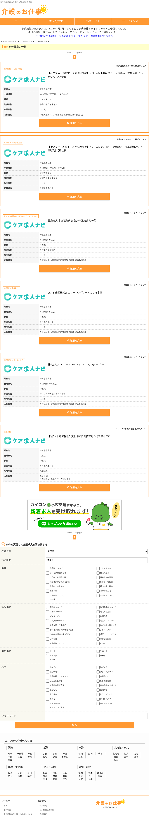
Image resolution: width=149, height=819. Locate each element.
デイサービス (53, 616)
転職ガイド (93, 21)
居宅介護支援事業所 (56, 625)
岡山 (55, 773)
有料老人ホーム (54, 607)
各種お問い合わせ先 (102, 36)
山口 (65, 773)
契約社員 (102, 651)
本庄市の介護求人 (44, 41)
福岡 (80, 773)
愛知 (80, 753)
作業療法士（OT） (55, 595)
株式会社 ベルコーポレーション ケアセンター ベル (75, 364)
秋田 (116, 760)
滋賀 (45, 757)
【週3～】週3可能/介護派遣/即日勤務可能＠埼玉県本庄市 (79, 436)
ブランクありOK (105, 671)
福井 (30, 776)
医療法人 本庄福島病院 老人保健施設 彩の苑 (72, 220)
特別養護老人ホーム (106, 607)
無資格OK (102, 667)
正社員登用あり (105, 703)
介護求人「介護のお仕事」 (11, 41)
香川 (45, 779)
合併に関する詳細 (46, 36)
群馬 (10, 760)
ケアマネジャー (105, 568)
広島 (45, 773)
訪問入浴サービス (55, 620)
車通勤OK (102, 676)
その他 (50, 599)
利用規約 (43, 806)
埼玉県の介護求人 (29, 41)
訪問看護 (51, 639)
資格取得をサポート (106, 685)
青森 (116, 757)
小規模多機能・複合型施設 (59, 634)
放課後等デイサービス (57, 643)
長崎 (80, 776)
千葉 (10, 757)
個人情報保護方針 (47, 810)
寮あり (50, 699)
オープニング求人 (55, 707)
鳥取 (55, 776)
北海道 (116, 753)
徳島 (55, 779)
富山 (10, 776)
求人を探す (56, 21)
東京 (10, 753)
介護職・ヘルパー (55, 568)
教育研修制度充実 (55, 685)
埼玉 (30, 753)
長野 (20, 773)
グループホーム (54, 611)
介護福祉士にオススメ (57, 676)
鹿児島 (100, 773)
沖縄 (90, 779)
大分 (90, 776)
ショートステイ (105, 629)
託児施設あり (53, 703)
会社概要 (43, 814)
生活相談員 (103, 573)
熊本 (90, 773)
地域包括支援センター (107, 625)
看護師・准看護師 (55, 586)
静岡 (90, 753)
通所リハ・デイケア (106, 634)
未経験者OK (53, 671)
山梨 (20, 776)
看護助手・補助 (105, 586)
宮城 (126, 753)
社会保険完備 (104, 681)
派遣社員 (51, 655)
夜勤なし (51, 690)
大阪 (45, 753)
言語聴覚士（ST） (106, 595)
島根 (45, 776)
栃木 (30, 757)
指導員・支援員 (105, 582)
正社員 (50, 651)
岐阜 (100, 753)
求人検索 (7, 810)
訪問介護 (102, 616)
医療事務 (51, 591)
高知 (65, 779)
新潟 (10, 773)
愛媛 (65, 776)
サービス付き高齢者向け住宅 (59, 629)
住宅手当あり (104, 699)
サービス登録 (130, 21)
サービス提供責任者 (56, 573)
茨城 (20, 757)
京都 (65, 753)
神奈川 (20, 753)
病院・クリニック (106, 620)
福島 (136, 753)
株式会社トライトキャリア (73, 36)
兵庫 (55, 753)
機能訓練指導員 (105, 577)
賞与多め (51, 667)
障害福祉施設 (104, 639)
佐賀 (80, 779)
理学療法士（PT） (106, 591)
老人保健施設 (104, 611)
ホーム (19, 21)
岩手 (126, 757)
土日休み (51, 694)
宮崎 (100, 776)
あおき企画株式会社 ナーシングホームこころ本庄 (75, 292)
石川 (30, 773)
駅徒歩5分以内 (54, 681)
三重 (80, 757)
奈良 (55, 757)
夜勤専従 (102, 690)
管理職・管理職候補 (56, 577)
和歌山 (65, 757)
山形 (136, 757)
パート (101, 655)
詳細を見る (74, 123)
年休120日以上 (104, 694)
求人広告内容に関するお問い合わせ (18, 814)
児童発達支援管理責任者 (58, 582)
